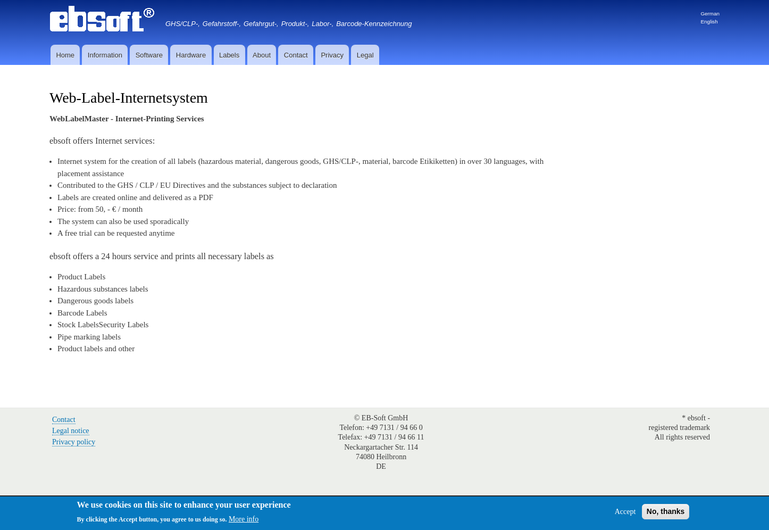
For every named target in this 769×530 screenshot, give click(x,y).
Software (149, 55)
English (708, 21)
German (710, 13)
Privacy (332, 55)
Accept (625, 512)
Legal (365, 55)
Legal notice (70, 431)
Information (105, 55)
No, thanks (666, 511)
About (262, 55)
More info (243, 519)
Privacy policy (73, 442)
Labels (229, 55)
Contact (296, 55)
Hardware (191, 55)
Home (65, 55)
